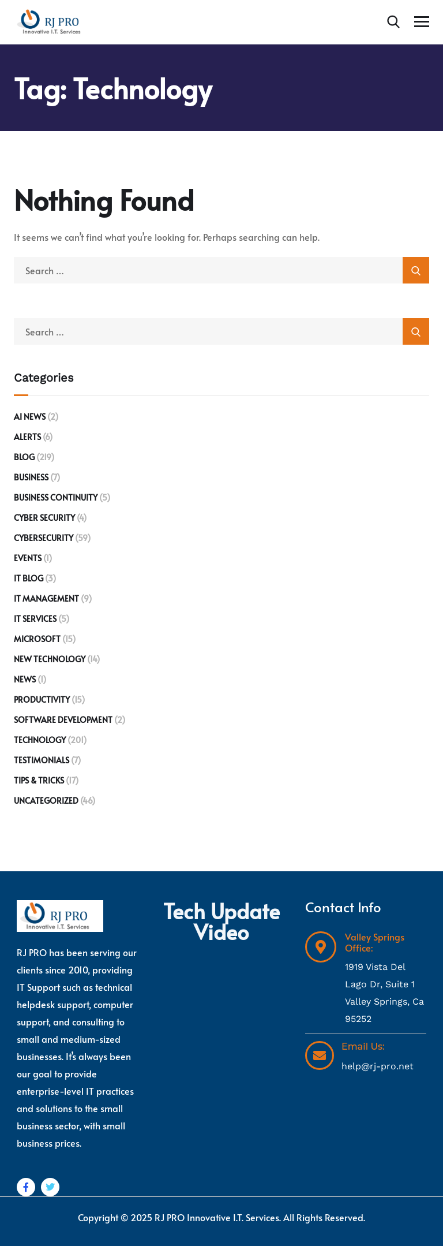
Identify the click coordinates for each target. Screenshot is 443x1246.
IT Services (35, 618)
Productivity (42, 699)
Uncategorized (46, 800)
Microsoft (37, 638)
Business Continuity (55, 497)
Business (31, 477)
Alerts (27, 436)
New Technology (49, 659)
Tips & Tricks (39, 780)
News (25, 679)
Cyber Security (44, 517)
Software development (63, 719)
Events (28, 558)
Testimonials (41, 760)
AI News (30, 416)
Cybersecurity (43, 537)
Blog (24, 457)
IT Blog (28, 578)
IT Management (46, 598)
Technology (40, 739)
